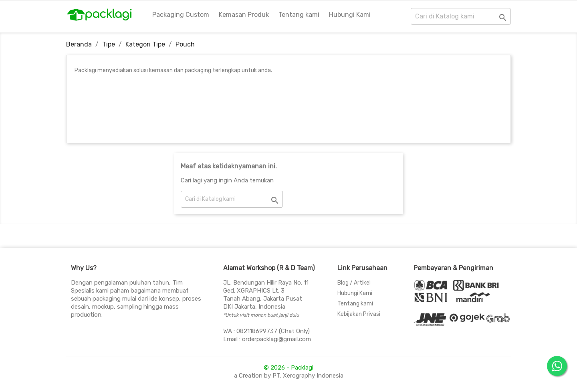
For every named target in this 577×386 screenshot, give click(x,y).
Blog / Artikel (354, 282)
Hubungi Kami (350, 14)
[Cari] (461, 16)
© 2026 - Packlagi (288, 367)
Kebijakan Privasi (358, 314)
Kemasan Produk (244, 14)
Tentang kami (298, 14)
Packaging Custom (180, 14)
